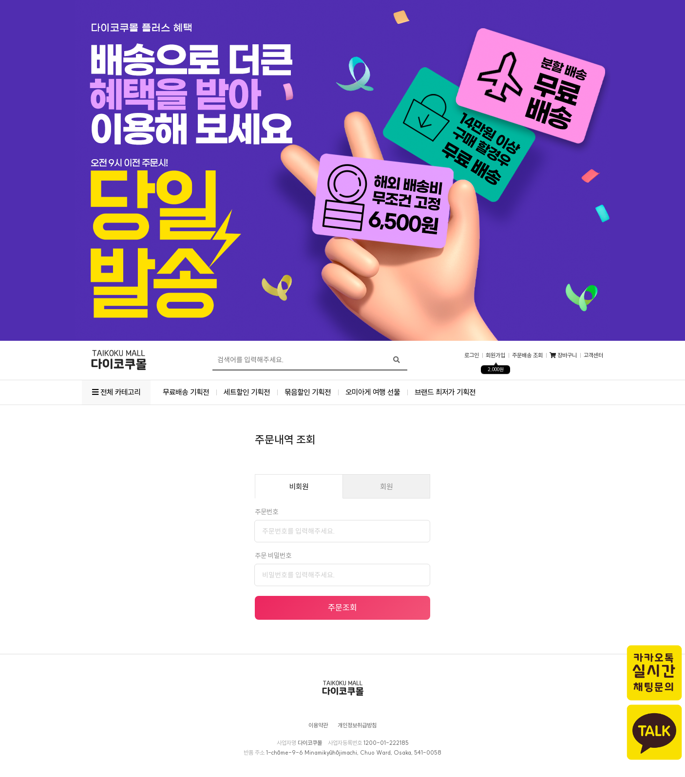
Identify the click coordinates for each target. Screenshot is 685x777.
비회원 (298, 486)
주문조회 (342, 607)
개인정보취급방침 (357, 725)
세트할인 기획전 (247, 392)
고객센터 (593, 355)
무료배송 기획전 (186, 392)
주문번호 (266, 511)
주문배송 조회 (527, 355)
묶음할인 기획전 (308, 392)
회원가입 (495, 355)
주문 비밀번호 (273, 555)
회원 (386, 486)
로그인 (471, 355)
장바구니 (563, 355)
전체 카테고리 (116, 392)
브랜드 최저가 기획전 (445, 392)
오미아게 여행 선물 (372, 392)
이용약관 (318, 725)
